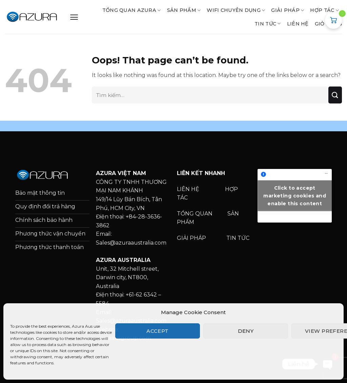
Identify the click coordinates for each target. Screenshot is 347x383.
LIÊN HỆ (298, 24)
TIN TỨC (237, 238)
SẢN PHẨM (184, 10)
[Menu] (74, 17)
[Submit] (335, 95)
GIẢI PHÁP (287, 10)
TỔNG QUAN (195, 213)
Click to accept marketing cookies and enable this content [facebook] (294, 195)
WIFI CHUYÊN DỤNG (236, 10)
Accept (157, 331)
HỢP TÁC (324, 10)
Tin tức (267, 23)
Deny (246, 331)
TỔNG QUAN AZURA (131, 10)
